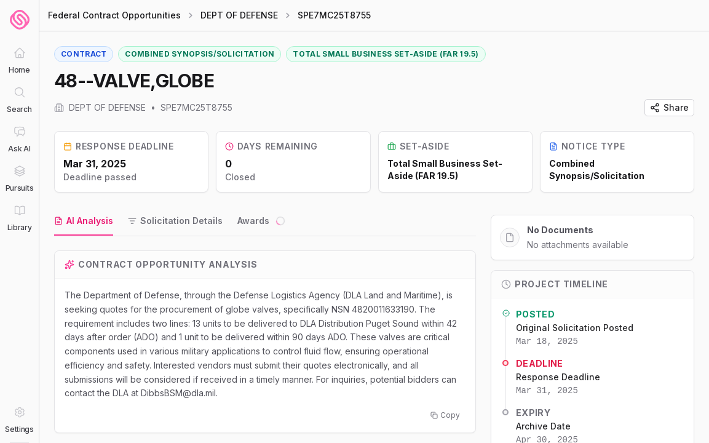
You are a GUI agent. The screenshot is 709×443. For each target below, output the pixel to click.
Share (669, 107)
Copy (445, 415)
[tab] (83, 221)
